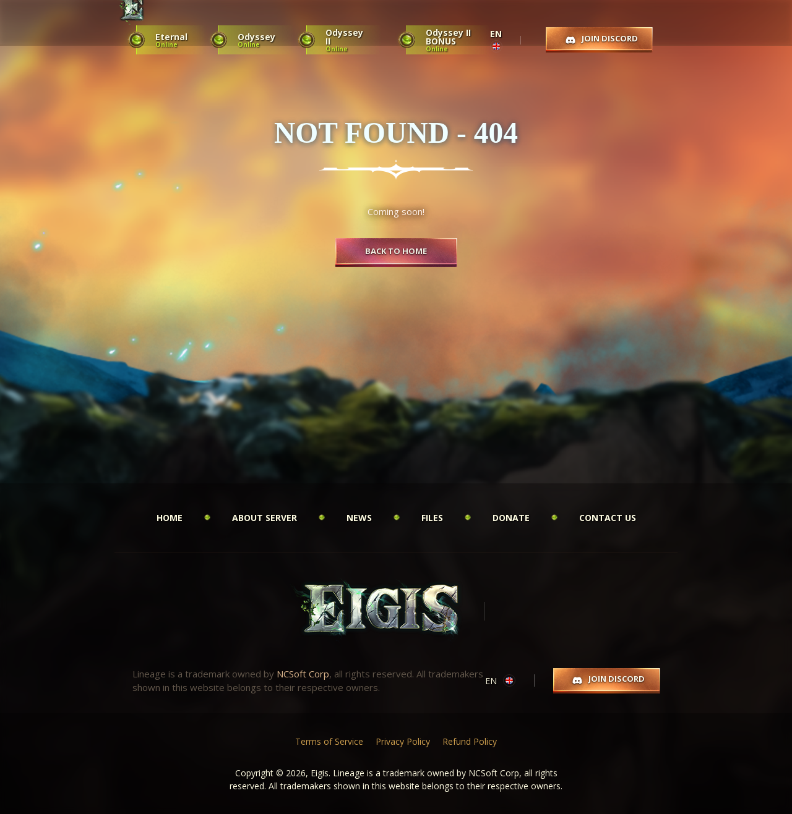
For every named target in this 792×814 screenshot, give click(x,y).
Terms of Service (329, 741)
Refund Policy (469, 741)
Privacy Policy (403, 741)
